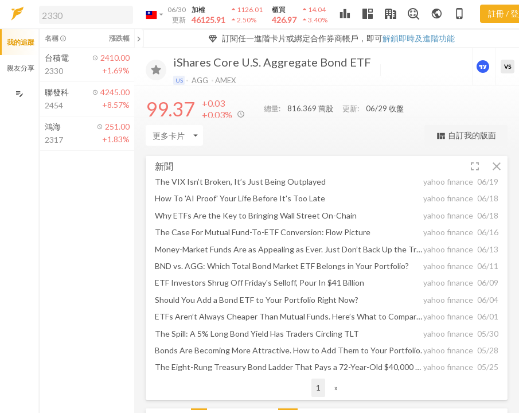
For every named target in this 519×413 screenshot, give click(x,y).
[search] (86, 15)
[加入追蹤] (156, 70)
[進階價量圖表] (484, 66)
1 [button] (318, 387)
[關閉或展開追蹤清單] (139, 38)
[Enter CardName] (174, 135)
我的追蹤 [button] (20, 42)
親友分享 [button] (20, 68)
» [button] (336, 387)
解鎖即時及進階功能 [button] (419, 38)
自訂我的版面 (466, 135)
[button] (83, 14)
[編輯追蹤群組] (19, 94)
